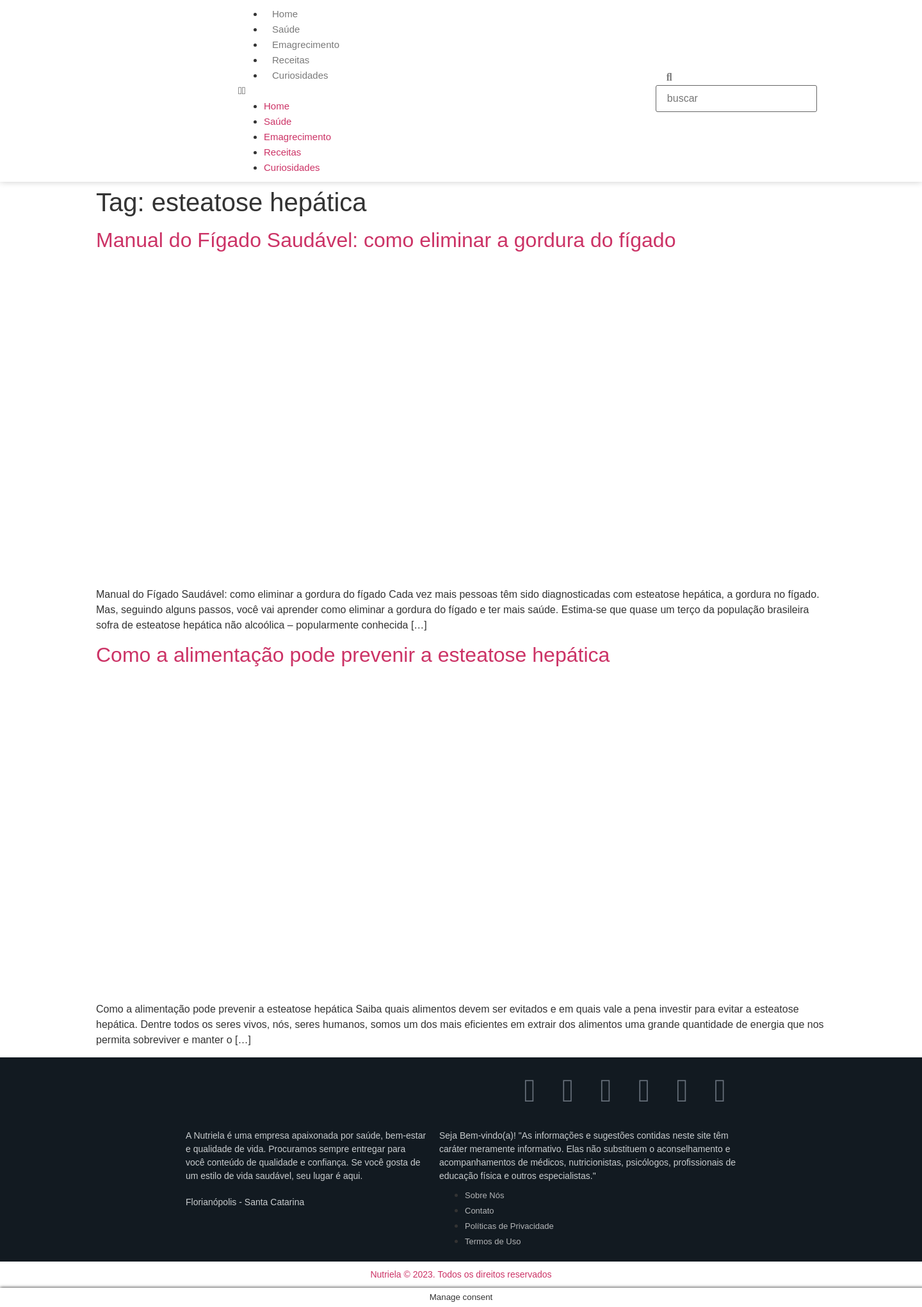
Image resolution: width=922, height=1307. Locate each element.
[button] (440, 91)
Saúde (286, 29)
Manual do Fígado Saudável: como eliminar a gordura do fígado (385, 240)
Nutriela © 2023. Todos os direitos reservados (460, 1274)
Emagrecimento (305, 44)
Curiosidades (300, 75)
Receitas (290, 59)
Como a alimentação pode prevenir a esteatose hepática (353, 654)
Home (285, 13)
